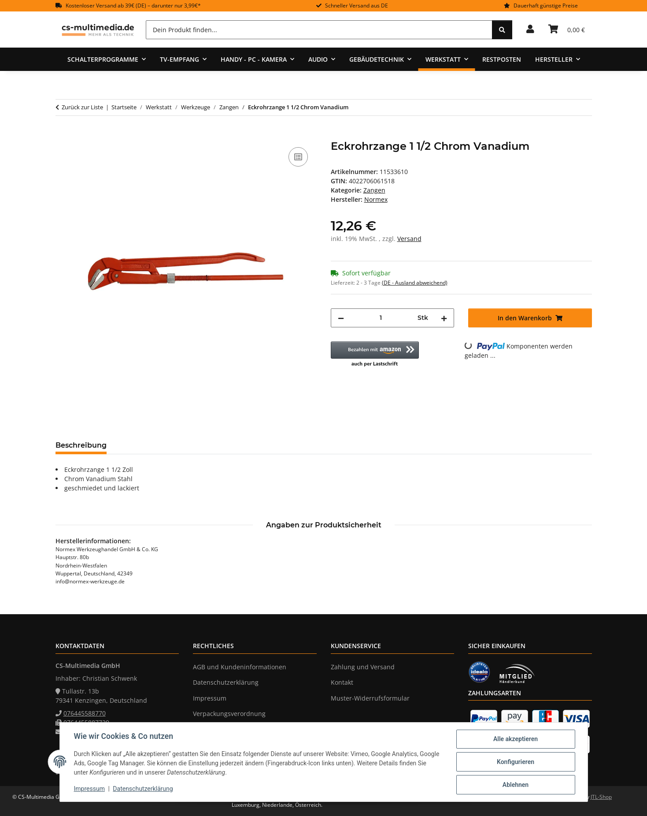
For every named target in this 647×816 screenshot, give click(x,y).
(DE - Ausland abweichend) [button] (414, 282)
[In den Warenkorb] (62, 135)
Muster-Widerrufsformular (370, 698)
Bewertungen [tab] (146, 445)
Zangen (374, 190)
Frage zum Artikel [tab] (218, 445)
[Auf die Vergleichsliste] (298, 157)
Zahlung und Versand (363, 667)
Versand (409, 238)
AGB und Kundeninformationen (239, 667)
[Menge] (381, 318)
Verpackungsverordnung (229, 713)
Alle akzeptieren (515, 738)
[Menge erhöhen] (444, 318)
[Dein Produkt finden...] (319, 29)
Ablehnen (516, 784)
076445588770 (84, 713)
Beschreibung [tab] (81, 445)
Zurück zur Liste (82, 107)
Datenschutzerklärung (143, 788)
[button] (530, 29)
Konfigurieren (515, 761)
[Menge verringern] (341, 318)
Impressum (89, 788)
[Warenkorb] (566, 29)
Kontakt (342, 682)
